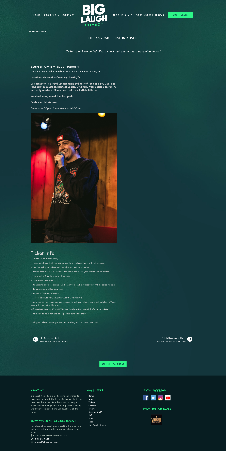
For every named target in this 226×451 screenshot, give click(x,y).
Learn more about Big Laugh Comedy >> (54, 420)
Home (37, 15)
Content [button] (51, 15)
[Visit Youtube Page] (168, 397)
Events (91, 408)
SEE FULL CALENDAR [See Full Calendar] (113, 364)
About (91, 399)
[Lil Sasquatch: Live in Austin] (50, 339)
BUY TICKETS (180, 15)
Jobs (90, 418)
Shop (90, 421)
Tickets (91, 402)
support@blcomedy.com (46, 442)
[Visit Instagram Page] (160, 397)
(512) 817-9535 (41, 439)
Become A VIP (122, 15)
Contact (68, 15)
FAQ (90, 415)
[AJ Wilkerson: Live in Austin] (174, 339)
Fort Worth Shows (150, 15)
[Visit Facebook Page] (145, 397)
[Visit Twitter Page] (153, 397)
